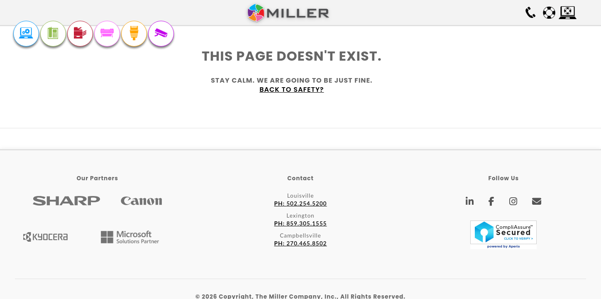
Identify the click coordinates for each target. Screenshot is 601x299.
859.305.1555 (300, 223)
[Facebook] (491, 202)
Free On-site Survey (482, 12)
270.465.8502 (300, 243)
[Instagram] (513, 202)
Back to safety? (291, 89)
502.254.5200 (300, 203)
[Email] (537, 202)
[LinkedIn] (470, 202)
